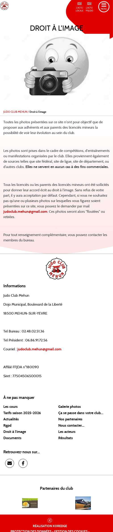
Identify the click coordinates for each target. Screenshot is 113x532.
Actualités (11, 419)
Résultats (65, 438)
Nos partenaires (70, 419)
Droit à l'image (14, 432)
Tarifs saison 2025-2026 (22, 413)
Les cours (10, 407)
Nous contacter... (71, 425)
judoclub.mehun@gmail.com (25, 211)
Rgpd (7, 425)
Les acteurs (66, 432)
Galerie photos (69, 407)
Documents (12, 438)
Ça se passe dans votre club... (80, 413)
